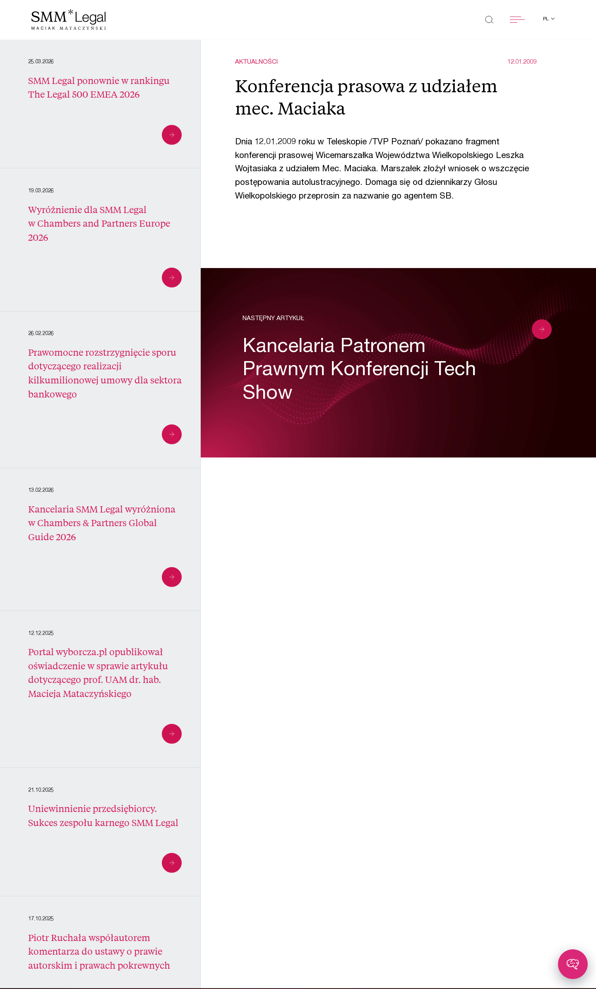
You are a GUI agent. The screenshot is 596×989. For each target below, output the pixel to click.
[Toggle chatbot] (573, 964)
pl (546, 19)
